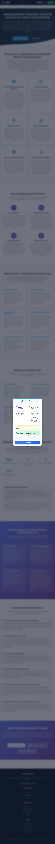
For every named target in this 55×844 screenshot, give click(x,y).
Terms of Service (23, 435)
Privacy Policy (31, 435)
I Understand (27, 442)
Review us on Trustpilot (27, 437)
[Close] (40, 400)
